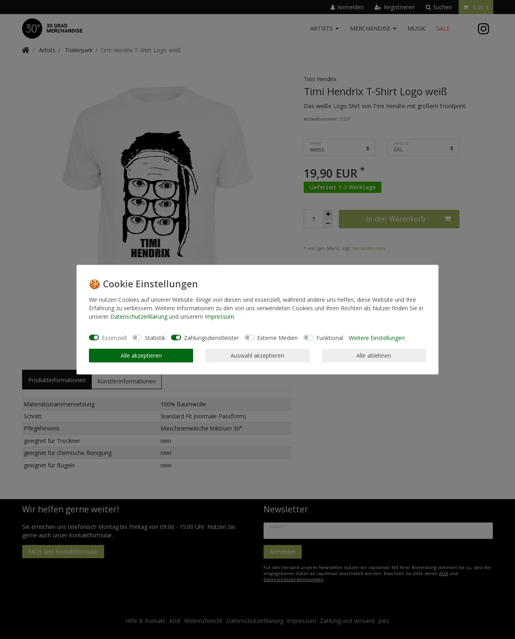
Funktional (329, 337)
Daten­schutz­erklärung (138, 316)
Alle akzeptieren (141, 355)
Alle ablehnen (373, 355)
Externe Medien (277, 337)
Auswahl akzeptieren (257, 355)
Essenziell (114, 337)
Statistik (155, 337)
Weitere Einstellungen (377, 337)
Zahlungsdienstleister (211, 337)
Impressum (219, 316)
